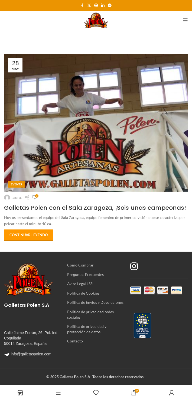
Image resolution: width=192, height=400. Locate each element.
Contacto (75, 341)
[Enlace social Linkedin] (103, 5)
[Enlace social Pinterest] (96, 5)
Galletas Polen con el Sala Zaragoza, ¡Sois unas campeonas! (95, 208)
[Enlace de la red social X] (89, 5)
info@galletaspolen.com (27, 354)
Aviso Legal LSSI (80, 283)
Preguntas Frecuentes (85, 274)
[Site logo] (96, 20)
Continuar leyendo (28, 235)
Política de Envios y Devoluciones (95, 302)
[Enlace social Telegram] (109, 5)
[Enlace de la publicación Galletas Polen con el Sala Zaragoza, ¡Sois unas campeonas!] (96, 123)
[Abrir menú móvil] (185, 20)
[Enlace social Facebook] (82, 5)
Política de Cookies (83, 293)
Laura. (16, 197)
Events (16, 184)
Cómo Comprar (80, 265)
